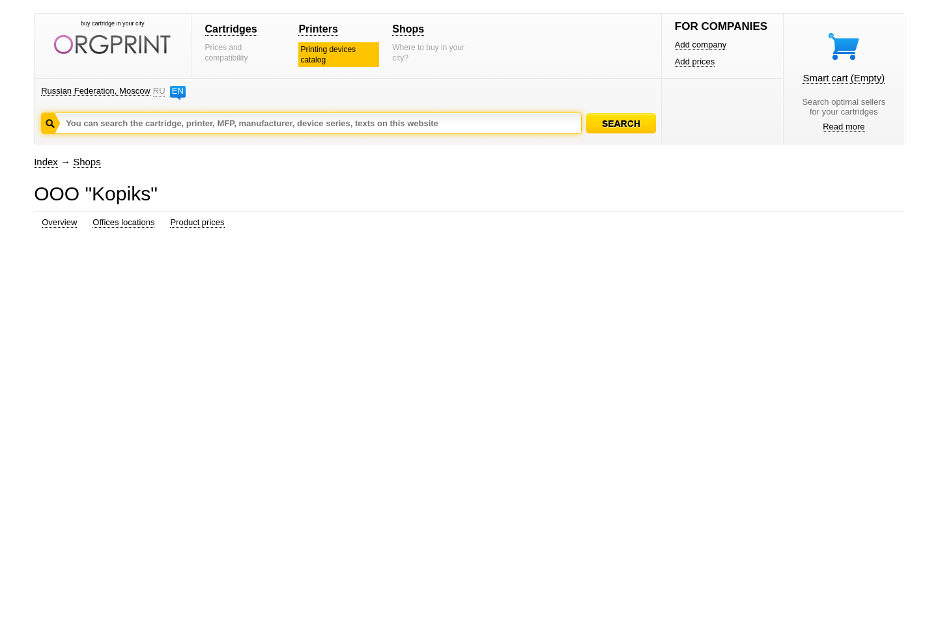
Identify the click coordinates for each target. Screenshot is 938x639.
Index (46, 161)
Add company (701, 44)
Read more (843, 126)
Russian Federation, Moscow (95, 91)
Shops (408, 28)
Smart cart (844, 77)
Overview (59, 222)
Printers (317, 28)
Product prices (197, 222)
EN (178, 91)
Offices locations (123, 222)
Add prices (695, 61)
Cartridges (231, 28)
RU (159, 91)
